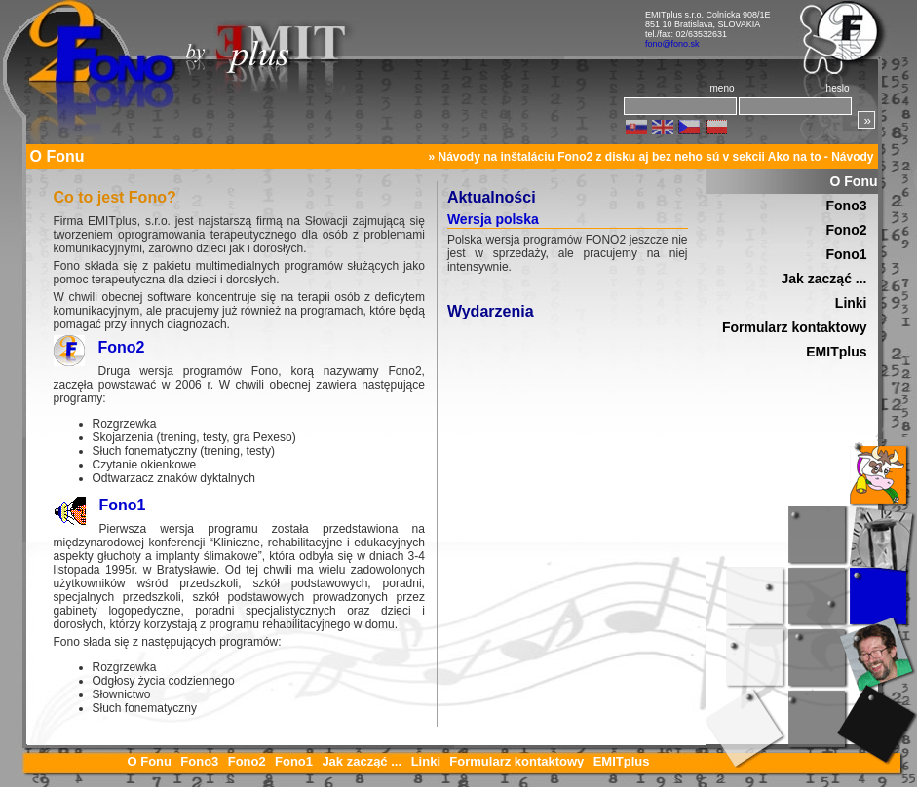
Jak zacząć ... (824, 278)
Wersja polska (493, 219)
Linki (851, 303)
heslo (838, 88)
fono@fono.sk (672, 44)
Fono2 (121, 347)
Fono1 (122, 505)
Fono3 (846, 205)
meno (721, 88)
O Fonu (854, 181)
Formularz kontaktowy (794, 327)
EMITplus (836, 351)
